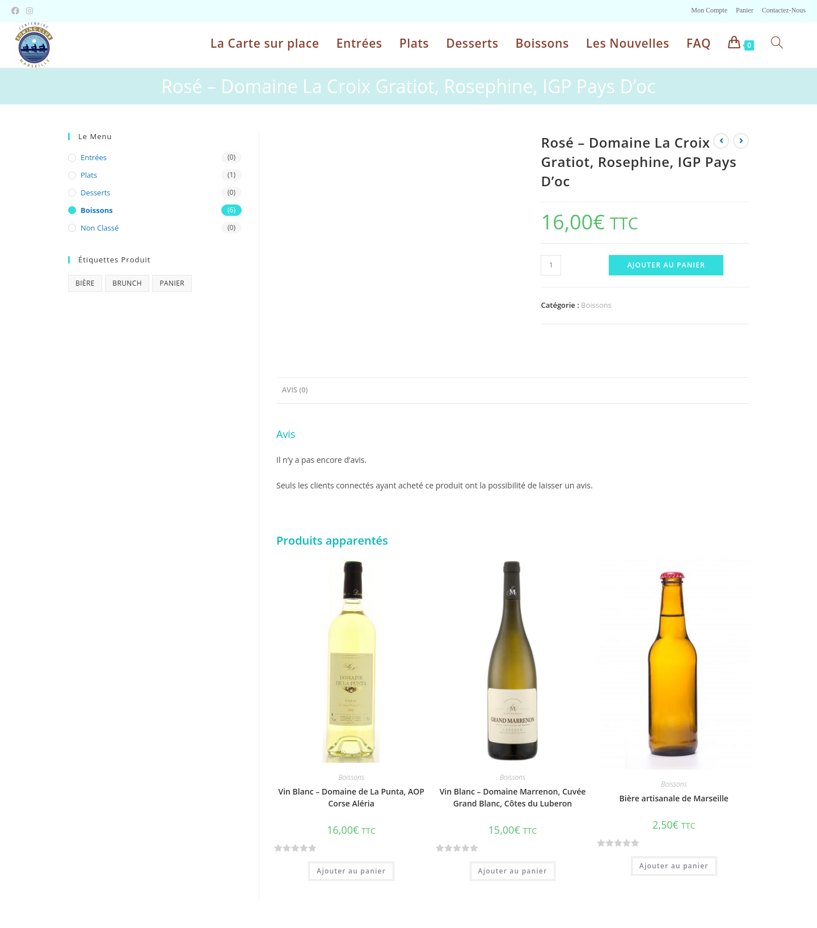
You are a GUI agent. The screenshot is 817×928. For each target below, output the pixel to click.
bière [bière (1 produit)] (85, 283)
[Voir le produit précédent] (721, 141)
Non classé (100, 228)
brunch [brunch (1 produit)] (127, 283)
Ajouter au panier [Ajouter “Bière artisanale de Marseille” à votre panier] (674, 866)
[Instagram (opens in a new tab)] (29, 10)
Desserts (96, 192)
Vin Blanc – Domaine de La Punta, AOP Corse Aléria (351, 797)
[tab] (294, 390)
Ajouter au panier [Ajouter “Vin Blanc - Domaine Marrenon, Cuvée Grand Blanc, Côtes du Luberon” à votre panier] (513, 871)
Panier (744, 10)
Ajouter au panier (666, 265)
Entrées (94, 157)
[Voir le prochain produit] (741, 141)
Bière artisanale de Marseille (674, 798)
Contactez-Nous (784, 10)
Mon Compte (709, 10)
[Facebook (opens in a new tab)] (17, 10)
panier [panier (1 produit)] (171, 283)
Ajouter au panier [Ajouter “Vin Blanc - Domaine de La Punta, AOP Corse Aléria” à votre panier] (351, 871)
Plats (89, 175)
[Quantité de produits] (551, 265)
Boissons (596, 305)
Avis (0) (295, 390)
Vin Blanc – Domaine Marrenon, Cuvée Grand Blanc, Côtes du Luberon (513, 797)
